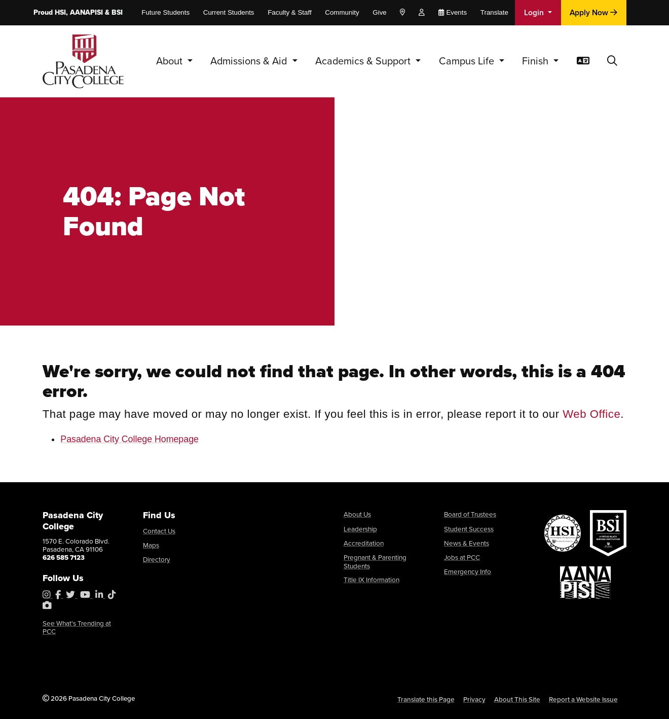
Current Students (228, 12)
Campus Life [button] (468, 60)
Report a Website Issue (584, 699)
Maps (151, 544)
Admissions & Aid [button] (249, 60)
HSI (60, 12)
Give (379, 12)
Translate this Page (429, 699)
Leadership (360, 528)
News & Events (466, 542)
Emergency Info (467, 569)
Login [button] (535, 12)
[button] (612, 61)
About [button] (170, 60)
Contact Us (159, 530)
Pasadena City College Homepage (129, 439)
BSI (117, 12)
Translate (494, 12)
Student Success (469, 528)
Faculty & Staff (289, 12)
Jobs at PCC (462, 555)
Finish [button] (536, 60)
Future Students (165, 12)
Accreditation (364, 542)
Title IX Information (371, 577)
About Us (357, 514)
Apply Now (593, 12)
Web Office (591, 414)
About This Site (520, 699)
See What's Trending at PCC (77, 627)
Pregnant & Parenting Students (375, 559)
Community (342, 12)
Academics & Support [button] (364, 60)
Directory (156, 558)
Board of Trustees (470, 514)
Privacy (477, 699)
